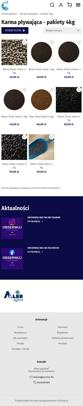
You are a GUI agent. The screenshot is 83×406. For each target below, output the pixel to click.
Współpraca (20, 332)
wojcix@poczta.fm (43, 377)
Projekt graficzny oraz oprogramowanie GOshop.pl (41, 400)
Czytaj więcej (33, 221)
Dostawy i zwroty (20, 349)
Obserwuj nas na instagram (43, 217)
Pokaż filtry (13, 30)
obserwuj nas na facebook (43, 248)
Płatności (62, 327)
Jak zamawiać (20, 338)
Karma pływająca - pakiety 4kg (36, 14)
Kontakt (62, 343)
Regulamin (62, 332)
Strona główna (9, 14)
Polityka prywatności (63, 338)
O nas (20, 327)
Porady (20, 343)
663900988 (43, 382)
